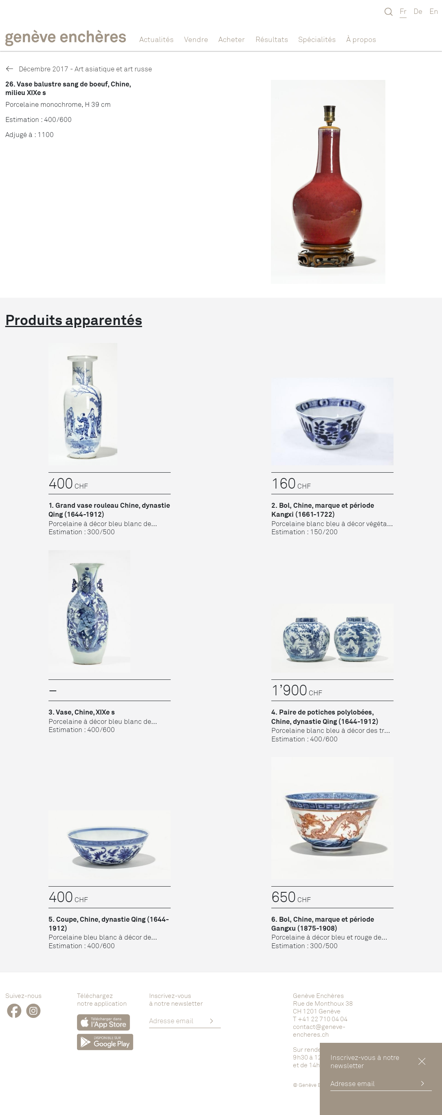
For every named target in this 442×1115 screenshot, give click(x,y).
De (417, 11)
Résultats (271, 39)
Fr (403, 11)
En (433, 11)
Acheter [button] (231, 39)
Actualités (156, 39)
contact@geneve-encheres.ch (319, 1030)
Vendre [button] (196, 39)
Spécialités (317, 39)
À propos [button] (361, 39)
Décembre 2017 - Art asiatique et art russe (78, 68)
